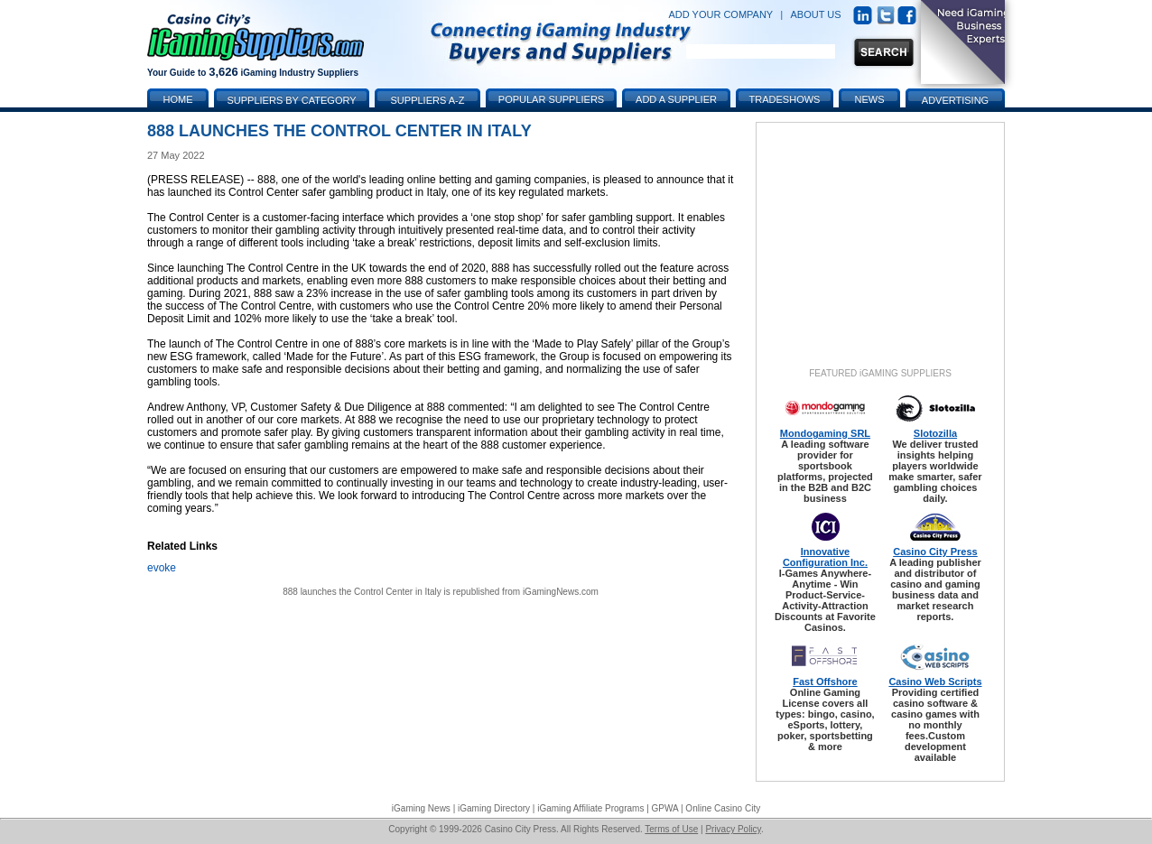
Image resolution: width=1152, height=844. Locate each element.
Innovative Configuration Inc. (825, 557)
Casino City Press (935, 551)
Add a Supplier (676, 99)
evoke (161, 567)
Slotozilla (935, 433)
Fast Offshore (825, 681)
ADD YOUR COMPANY (720, 14)
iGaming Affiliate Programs (590, 808)
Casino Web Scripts (934, 681)
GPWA (665, 808)
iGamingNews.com (561, 592)
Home (178, 99)
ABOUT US (816, 14)
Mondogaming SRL (825, 433)
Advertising (955, 100)
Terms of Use (671, 829)
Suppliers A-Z (428, 100)
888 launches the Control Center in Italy (362, 592)
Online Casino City (722, 808)
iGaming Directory (494, 808)
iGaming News (421, 808)
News (870, 99)
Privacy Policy (733, 829)
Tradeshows (785, 99)
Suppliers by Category (291, 100)
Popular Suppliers (551, 99)
